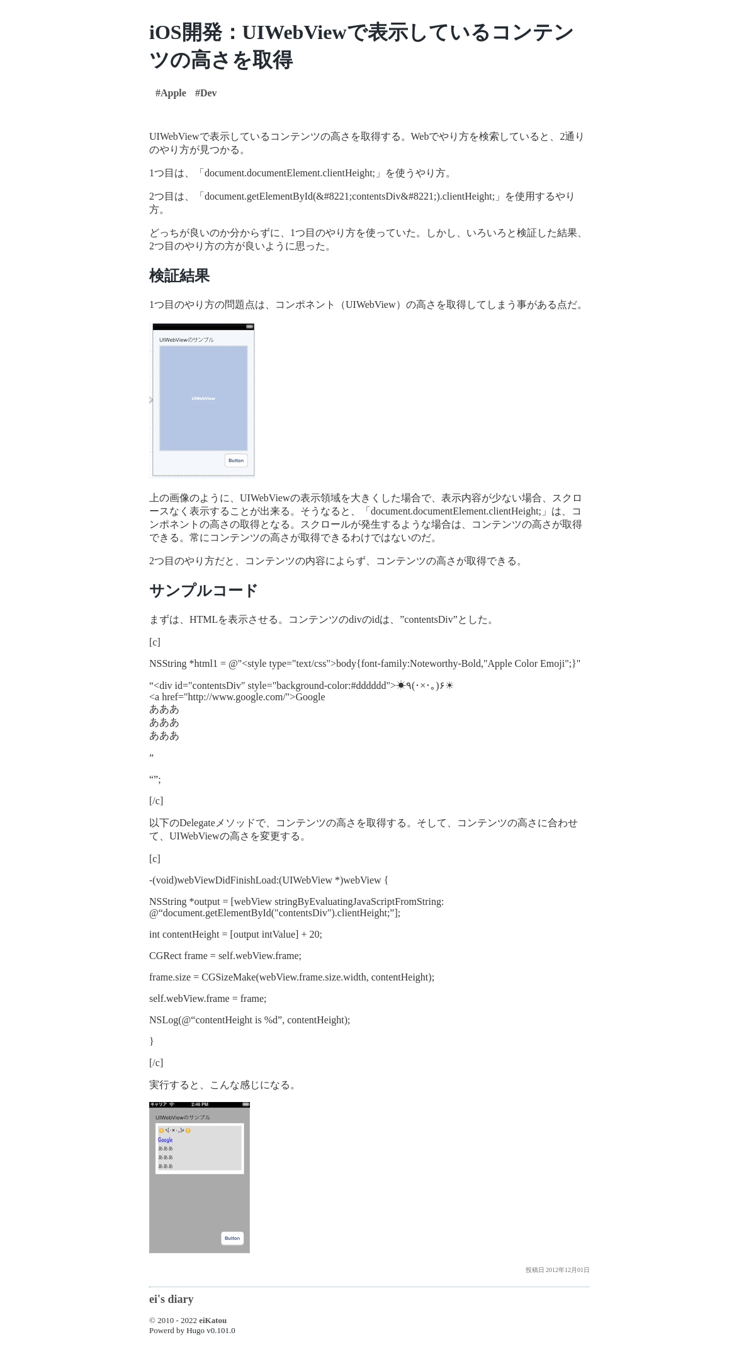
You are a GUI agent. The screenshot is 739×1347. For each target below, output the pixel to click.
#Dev (206, 93)
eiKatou (213, 1320)
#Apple (170, 93)
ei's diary (171, 1299)
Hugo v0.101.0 (210, 1330)
